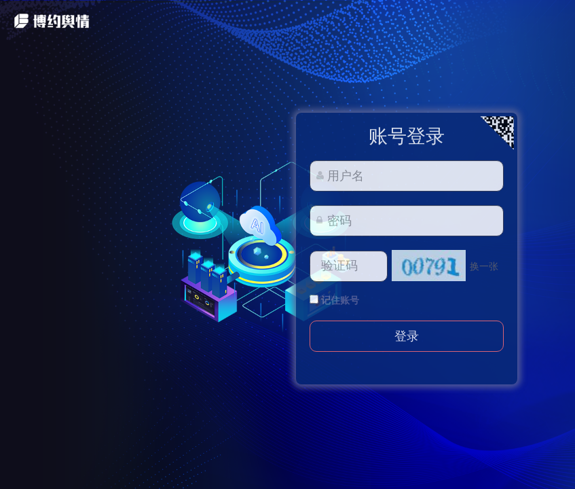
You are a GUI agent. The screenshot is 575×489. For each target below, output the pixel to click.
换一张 (484, 266)
